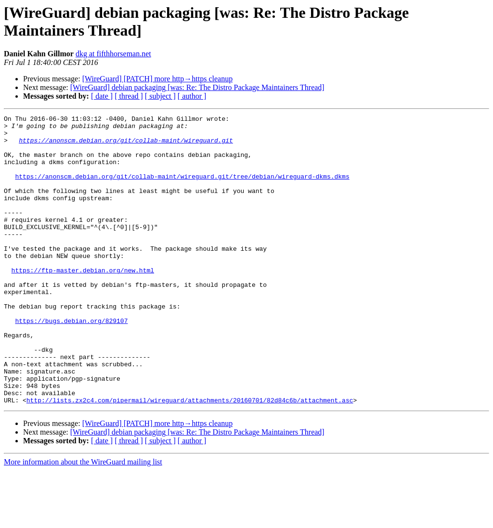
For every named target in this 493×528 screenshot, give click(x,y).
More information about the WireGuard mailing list (83, 519)
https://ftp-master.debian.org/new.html (83, 301)
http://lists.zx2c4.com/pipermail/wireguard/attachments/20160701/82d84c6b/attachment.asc (189, 457)
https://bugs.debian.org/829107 (71, 362)
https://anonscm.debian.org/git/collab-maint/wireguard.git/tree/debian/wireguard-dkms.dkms (182, 189)
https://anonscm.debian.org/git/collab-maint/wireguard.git (126, 146)
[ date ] (102, 96)
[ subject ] (160, 96)
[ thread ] (129, 96)
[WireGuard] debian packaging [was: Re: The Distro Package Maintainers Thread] (197, 87)
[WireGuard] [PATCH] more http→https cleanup (157, 79)
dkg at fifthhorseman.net (113, 54)
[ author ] (192, 96)
